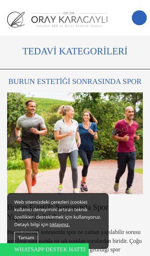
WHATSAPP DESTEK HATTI (49, 249)
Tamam (26, 237)
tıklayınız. (60, 224)
